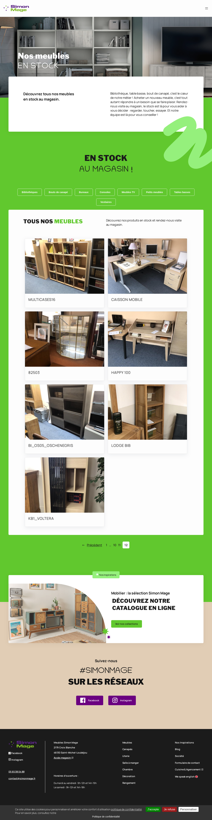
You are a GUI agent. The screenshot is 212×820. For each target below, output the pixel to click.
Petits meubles (154, 192)
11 (119, 545)
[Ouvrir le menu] (207, 8)
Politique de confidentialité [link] (106, 816)
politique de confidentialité (126, 809)
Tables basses (182, 192)
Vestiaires (106, 202)
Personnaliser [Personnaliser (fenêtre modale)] (188, 809)
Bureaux (84, 192)
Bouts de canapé (58, 192)
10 (114, 545)
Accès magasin (62, 757)
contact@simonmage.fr (22, 778)
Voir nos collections (126, 623)
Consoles (105, 192)
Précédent (92, 545)
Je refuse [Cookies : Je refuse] (169, 809)
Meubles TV (128, 192)
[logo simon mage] (16, 8)
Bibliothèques (30, 192)
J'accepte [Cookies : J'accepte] (153, 809)
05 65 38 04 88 (16, 771)
